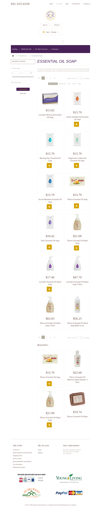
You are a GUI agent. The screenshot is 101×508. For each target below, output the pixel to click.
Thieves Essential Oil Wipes (77, 417)
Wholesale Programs (19, 467)
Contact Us (16, 450)
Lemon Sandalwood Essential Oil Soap (77, 118)
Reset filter (23, 93)
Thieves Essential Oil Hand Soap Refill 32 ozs (77, 324)
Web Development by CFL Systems (67, 505)
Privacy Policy (17, 458)
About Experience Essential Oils (22, 453)
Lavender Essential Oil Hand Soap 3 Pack (77, 283)
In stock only (17, 82)
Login (39, 450)
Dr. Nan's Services (41, 49)
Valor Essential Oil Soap (50, 241)
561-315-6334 (20, 3)
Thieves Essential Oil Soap (77, 199)
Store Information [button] (71, 445)
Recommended (53, 83)
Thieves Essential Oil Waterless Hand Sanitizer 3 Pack (77, 379)
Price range (16, 68)
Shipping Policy (17, 455)
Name (74, 83)
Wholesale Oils (26, 49)
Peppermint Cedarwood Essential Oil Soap (77, 159)
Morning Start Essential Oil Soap (50, 159)
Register (57, 25)
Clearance (55, 49)
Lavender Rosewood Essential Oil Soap (50, 116)
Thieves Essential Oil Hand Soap (77, 242)
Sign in (45, 25)
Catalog (14, 49)
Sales (79, 83)
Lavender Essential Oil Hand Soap (50, 283)
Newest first (62, 83)
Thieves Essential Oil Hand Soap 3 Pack (50, 324)
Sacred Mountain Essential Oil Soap (50, 200)
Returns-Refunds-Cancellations (22, 461)
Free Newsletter (17, 464)
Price (69, 83)
